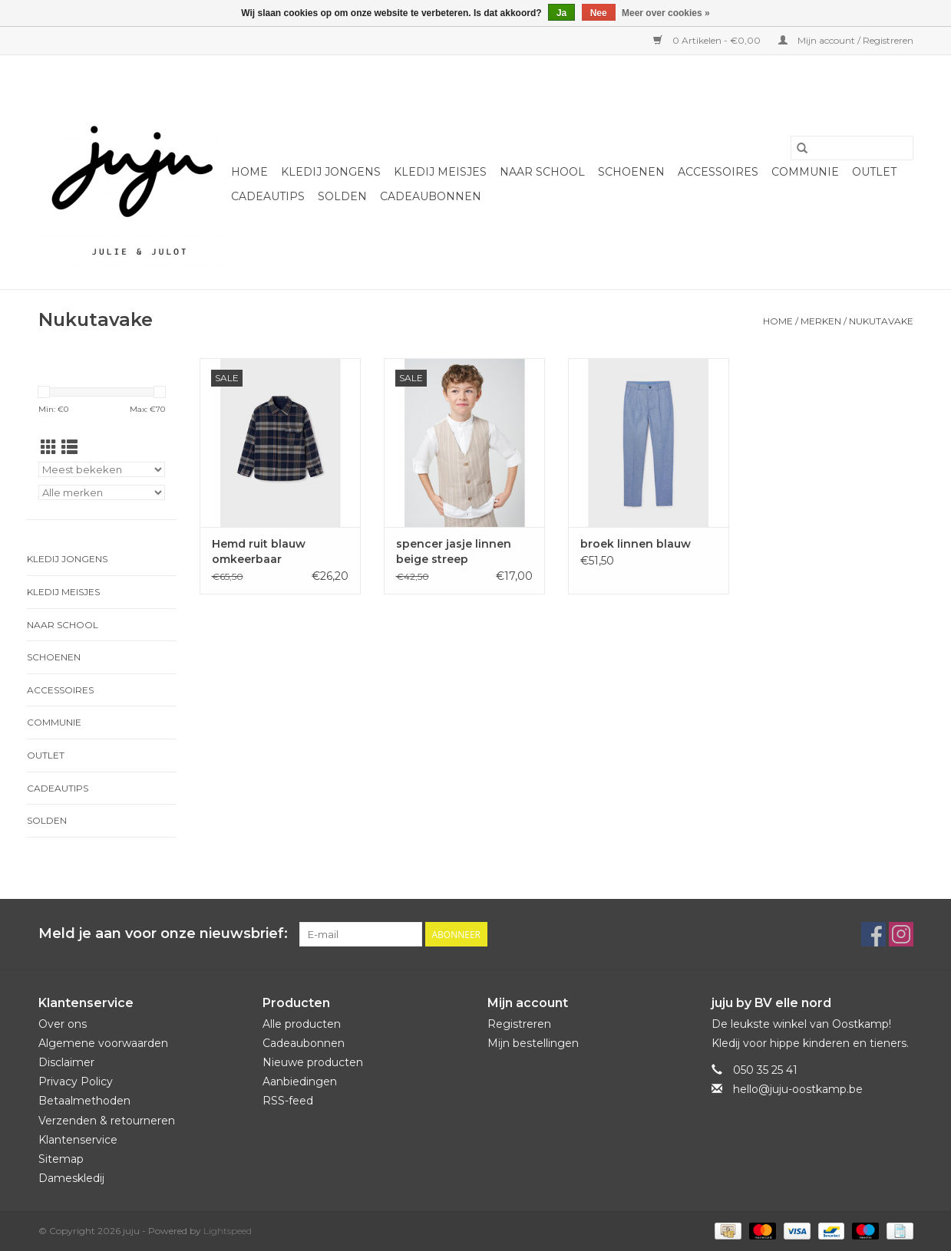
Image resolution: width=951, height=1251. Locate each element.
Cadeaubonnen (430, 196)
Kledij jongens (331, 172)
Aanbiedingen (300, 1081)
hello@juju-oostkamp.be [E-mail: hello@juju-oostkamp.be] (798, 1089)
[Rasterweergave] (49, 447)
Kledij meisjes (440, 172)
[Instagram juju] (901, 934)
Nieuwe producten (313, 1062)
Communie (805, 172)
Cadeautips (268, 196)
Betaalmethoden (84, 1101)
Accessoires (718, 172)
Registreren (519, 1024)
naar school (542, 172)
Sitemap (61, 1159)
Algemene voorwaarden (103, 1043)
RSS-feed (288, 1101)
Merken (821, 321)
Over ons (62, 1024)
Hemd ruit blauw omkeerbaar (258, 551)
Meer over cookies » (666, 13)
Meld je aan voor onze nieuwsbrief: (163, 934)
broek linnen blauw (635, 544)
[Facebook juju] (873, 934)
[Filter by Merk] (101, 492)
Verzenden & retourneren (106, 1121)
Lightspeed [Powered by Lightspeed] (227, 1230)
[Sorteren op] (101, 469)
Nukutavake (881, 321)
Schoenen (631, 172)
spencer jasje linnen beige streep (453, 551)
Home (249, 172)
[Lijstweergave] (69, 447)
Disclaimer (66, 1062)
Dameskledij (71, 1178)
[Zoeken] (852, 148)
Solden (342, 196)
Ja (561, 13)
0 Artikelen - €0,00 (708, 40)
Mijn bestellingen (533, 1043)
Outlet (874, 172)
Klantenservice (77, 1140)
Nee (598, 13)
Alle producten (302, 1024)
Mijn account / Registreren (845, 40)
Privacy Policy (75, 1081)
